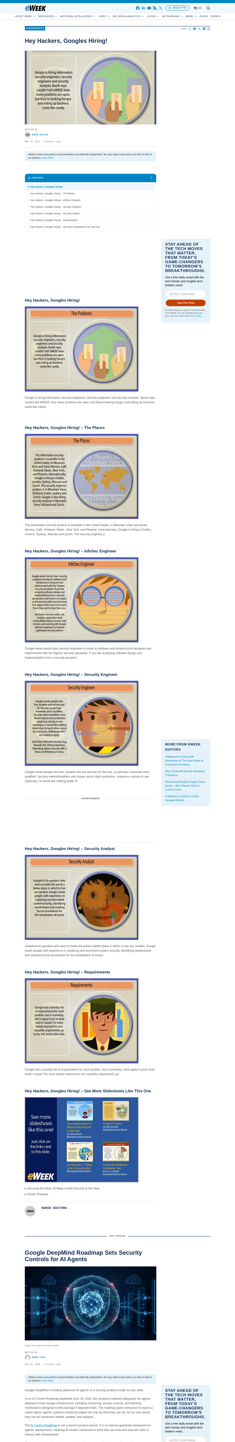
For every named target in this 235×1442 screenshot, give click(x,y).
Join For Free (186, 302)
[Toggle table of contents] (90, 178)
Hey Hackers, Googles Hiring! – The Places (53, 193)
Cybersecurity (35, 28)
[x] (160, 8)
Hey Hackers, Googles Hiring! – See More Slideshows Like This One (65, 227)
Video (116, 16)
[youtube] (149, 8)
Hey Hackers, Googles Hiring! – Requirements (54, 220)
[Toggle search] (208, 8)
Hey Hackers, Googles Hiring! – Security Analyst (55, 213)
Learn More (47, 158)
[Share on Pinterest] (204, 28)
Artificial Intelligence (90, 16)
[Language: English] (198, 8)
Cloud (165, 16)
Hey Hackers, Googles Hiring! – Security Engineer (56, 207)
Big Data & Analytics (140, 16)
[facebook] (138, 8)
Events (204, 16)
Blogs (192, 16)
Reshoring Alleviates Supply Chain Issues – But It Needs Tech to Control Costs (185, 785)
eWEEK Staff (35, 1357)
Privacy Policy (195, 316)
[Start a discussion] (189, 28)
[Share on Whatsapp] (208, 28)
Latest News (36, 16)
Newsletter (178, 8)
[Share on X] (199, 28)
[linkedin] (143, 8)
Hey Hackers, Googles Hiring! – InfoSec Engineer (56, 200)
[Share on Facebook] (194, 28)
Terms (181, 316)
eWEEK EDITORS (36, 135)
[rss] (155, 8)
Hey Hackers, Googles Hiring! (47, 187)
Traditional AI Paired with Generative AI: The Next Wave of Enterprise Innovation (184, 760)
